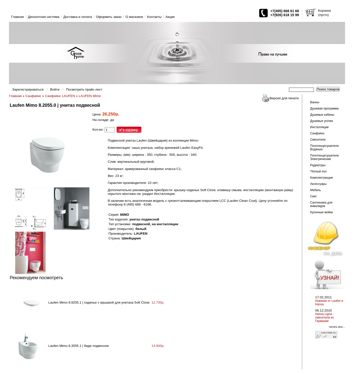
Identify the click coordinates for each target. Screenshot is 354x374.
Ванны (314, 102)
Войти (54, 89)
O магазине (134, 17)
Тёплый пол (318, 171)
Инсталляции (319, 127)
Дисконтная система (43, 17)
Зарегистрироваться (28, 89)
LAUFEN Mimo (90, 96)
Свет (313, 196)
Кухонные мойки (321, 212)
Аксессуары (318, 184)
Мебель (315, 190)
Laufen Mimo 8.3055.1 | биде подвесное (78, 346)
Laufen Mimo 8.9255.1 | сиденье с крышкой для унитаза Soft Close (99, 302)
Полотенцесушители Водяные (324, 147)
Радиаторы (318, 165)
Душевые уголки (321, 121)
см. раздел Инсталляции (155, 194)
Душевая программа (324, 108)
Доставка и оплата (77, 17)
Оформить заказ (109, 17)
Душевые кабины (322, 114)
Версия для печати (284, 98)
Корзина (324, 10)
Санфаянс (33, 96)
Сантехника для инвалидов (321, 204)
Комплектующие (321, 177)
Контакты (154, 17)
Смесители (318, 139)
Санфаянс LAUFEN (60, 96)
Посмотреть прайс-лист (84, 89)
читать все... (337, 326)
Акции (170, 17)
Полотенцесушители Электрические (324, 157)
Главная (17, 17)
